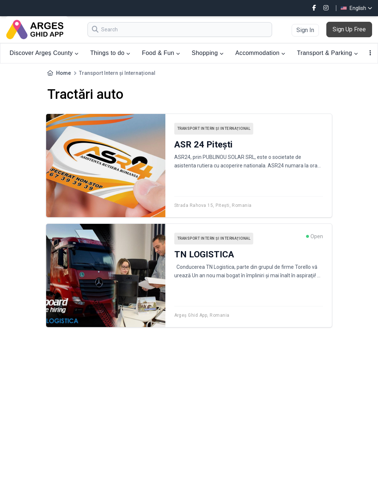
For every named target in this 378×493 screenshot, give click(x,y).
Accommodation (260, 53)
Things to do (110, 53)
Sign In (305, 30)
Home (63, 73)
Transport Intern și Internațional (214, 128)
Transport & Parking (327, 53)
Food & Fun (161, 53)
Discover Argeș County (44, 53)
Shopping (207, 53)
